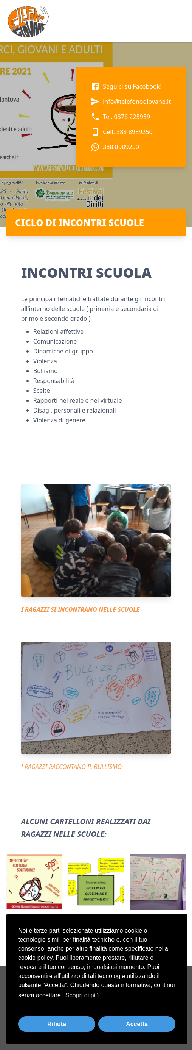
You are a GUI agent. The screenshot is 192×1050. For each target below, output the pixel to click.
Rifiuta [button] (56, 1024)
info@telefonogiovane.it (131, 101)
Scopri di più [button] (82, 995)
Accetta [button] (137, 1024)
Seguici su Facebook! (126, 86)
